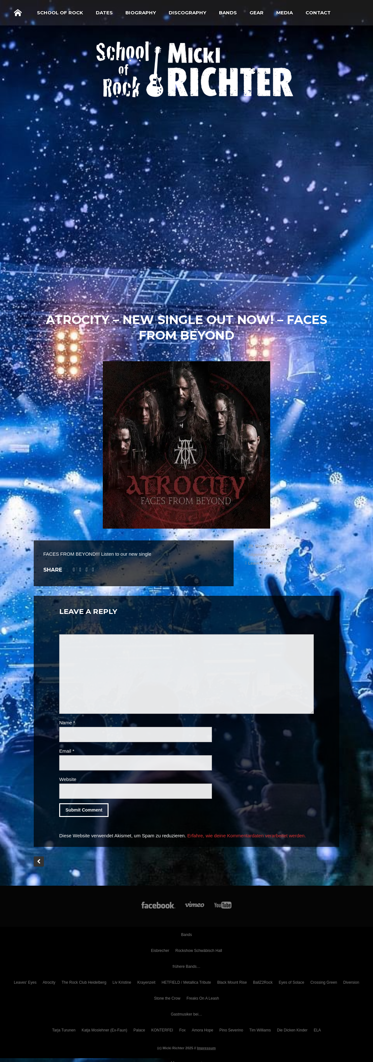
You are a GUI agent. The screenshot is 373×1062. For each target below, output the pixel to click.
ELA (317, 1030)
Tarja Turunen (63, 1030)
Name (67, 722)
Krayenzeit (146, 982)
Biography (140, 13)
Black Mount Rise (232, 982)
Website (67, 779)
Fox (182, 1030)
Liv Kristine (122, 982)
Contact (318, 13)
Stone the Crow (167, 998)
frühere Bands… (186, 966)
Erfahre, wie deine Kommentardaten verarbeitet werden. (246, 835)
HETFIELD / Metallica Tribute (186, 982)
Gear (257, 13)
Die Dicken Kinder (292, 1030)
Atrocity (49, 982)
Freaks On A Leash (202, 998)
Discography (187, 13)
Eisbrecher (160, 950)
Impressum (206, 1048)
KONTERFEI (162, 1030)
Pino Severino (231, 1030)
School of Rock (60, 13)
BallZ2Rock (262, 982)
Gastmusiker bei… (186, 1014)
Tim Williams (260, 1030)
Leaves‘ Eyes (25, 982)
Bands (228, 13)
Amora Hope (202, 1030)
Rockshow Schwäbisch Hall (198, 950)
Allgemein (257, 554)
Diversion (351, 982)
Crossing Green (323, 982)
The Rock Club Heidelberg (83, 982)
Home (18, 12)
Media (284, 13)
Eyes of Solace (291, 982)
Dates (104, 13)
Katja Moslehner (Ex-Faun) (104, 1030)
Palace (139, 1030)
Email (66, 751)
